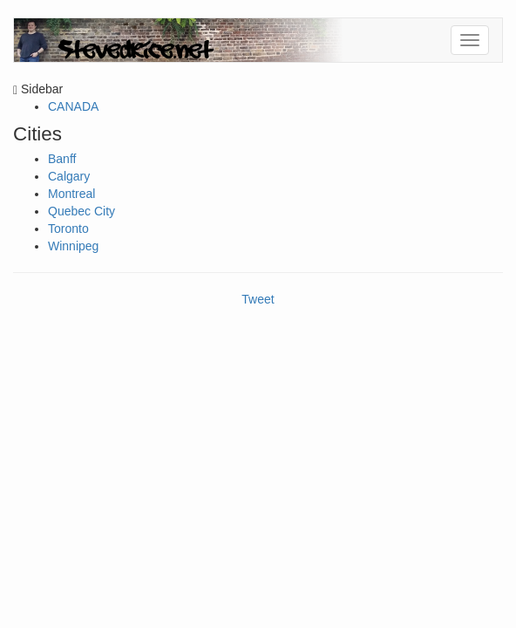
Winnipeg (73, 246)
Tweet (257, 299)
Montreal (71, 194)
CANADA (73, 106)
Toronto (68, 229)
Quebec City (81, 211)
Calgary (69, 176)
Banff (62, 159)
